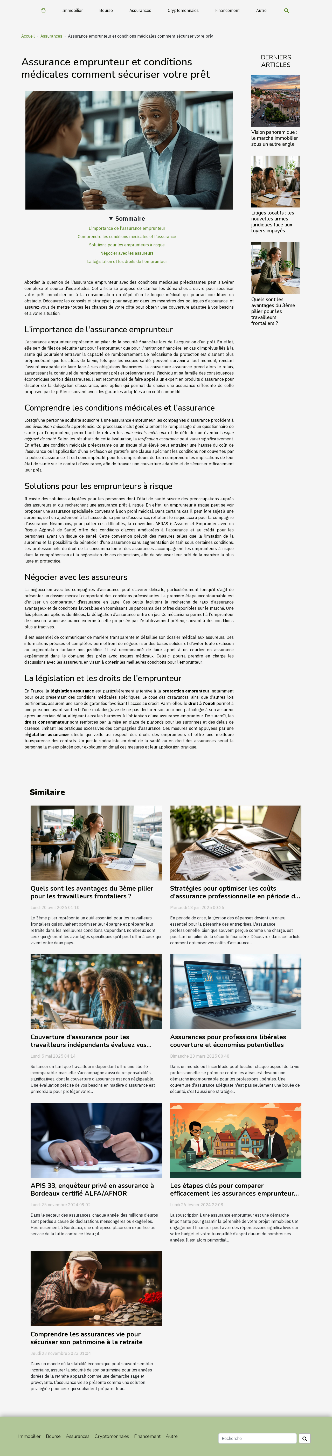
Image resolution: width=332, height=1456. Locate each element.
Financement (227, 10)
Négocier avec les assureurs (127, 253)
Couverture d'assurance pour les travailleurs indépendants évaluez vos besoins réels (89, 1045)
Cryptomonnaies (183, 10)
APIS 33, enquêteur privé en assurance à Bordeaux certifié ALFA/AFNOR (92, 1189)
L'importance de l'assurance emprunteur (127, 228)
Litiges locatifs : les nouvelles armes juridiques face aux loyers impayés (272, 222)
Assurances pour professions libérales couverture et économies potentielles (228, 1041)
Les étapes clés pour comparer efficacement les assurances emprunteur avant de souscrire (232, 1193)
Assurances (140, 10)
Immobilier (72, 10)
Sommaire (130, 218)
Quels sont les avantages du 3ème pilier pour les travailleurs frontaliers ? (273, 311)
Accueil (28, 36)
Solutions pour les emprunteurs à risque (127, 244)
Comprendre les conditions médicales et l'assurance (127, 236)
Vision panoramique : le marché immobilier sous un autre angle (274, 138)
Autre (261, 10)
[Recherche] (257, 1438)
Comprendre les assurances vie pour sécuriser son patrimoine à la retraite (87, 1338)
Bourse (106, 10)
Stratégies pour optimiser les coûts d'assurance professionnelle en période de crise (234, 896)
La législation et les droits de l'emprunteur (127, 261)
